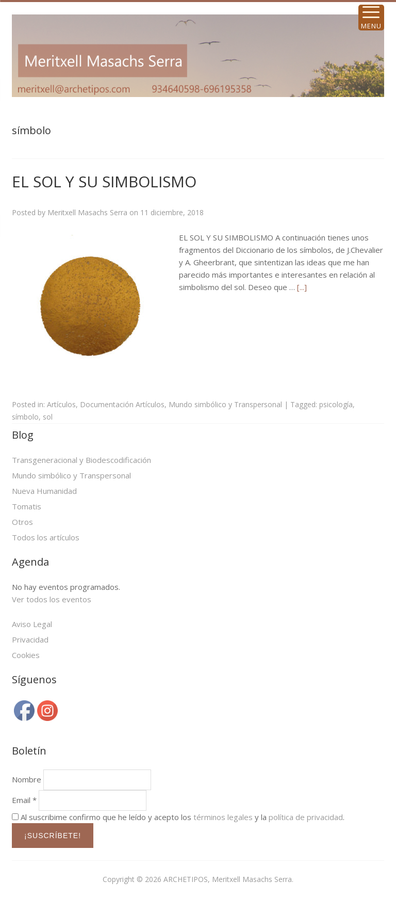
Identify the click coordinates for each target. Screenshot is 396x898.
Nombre (26, 779)
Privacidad (30, 639)
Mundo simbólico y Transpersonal (225, 404)
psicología (336, 404)
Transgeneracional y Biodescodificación (81, 460)
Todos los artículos (45, 537)
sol (48, 417)
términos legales (223, 817)
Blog (23, 435)
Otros (22, 522)
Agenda (30, 562)
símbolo (25, 417)
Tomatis (26, 506)
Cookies (26, 655)
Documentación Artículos (122, 404)
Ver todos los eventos (51, 599)
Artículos (61, 404)
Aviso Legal (32, 624)
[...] (302, 287)
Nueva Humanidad (44, 491)
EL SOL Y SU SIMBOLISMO (104, 181)
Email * (24, 800)
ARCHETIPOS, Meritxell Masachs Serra (227, 879)
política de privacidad (306, 817)
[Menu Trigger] (371, 17)
